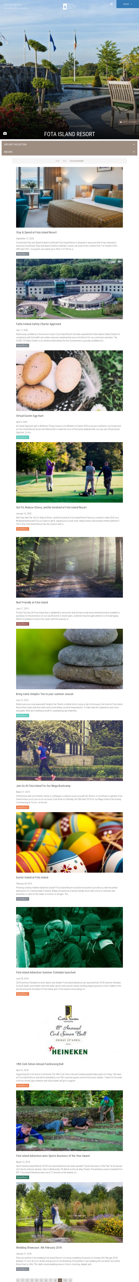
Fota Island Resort (77, 161)
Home (57, 161)
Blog (64, 161)
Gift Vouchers (126, 122)
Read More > (22, 254)
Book (128, 4)
